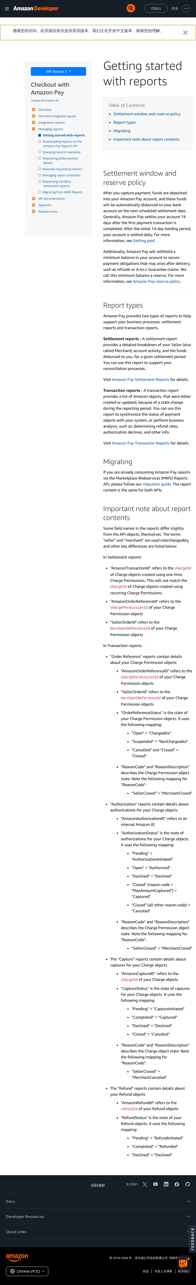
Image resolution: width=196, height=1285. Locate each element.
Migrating (121, 130)
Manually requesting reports (62, 169)
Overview (44, 110)
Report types (124, 122)
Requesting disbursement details (61, 160)
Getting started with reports (64, 135)
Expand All (52, 100)
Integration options (51, 122)
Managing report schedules (61, 175)
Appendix (44, 205)
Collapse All (37, 100)
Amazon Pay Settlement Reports (140, 379)
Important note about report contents (146, 139)
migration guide (157, 484)
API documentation (51, 199)
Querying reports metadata (61, 152)
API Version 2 (57, 71)
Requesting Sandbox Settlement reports (57, 183)
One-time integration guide (56, 116)
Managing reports (50, 129)
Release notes (47, 211)
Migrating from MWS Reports (63, 192)
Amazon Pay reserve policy (156, 281)
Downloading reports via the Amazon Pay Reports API (63, 143)
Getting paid (143, 240)
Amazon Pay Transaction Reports (141, 443)
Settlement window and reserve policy (147, 113)
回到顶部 (98, 1185)
